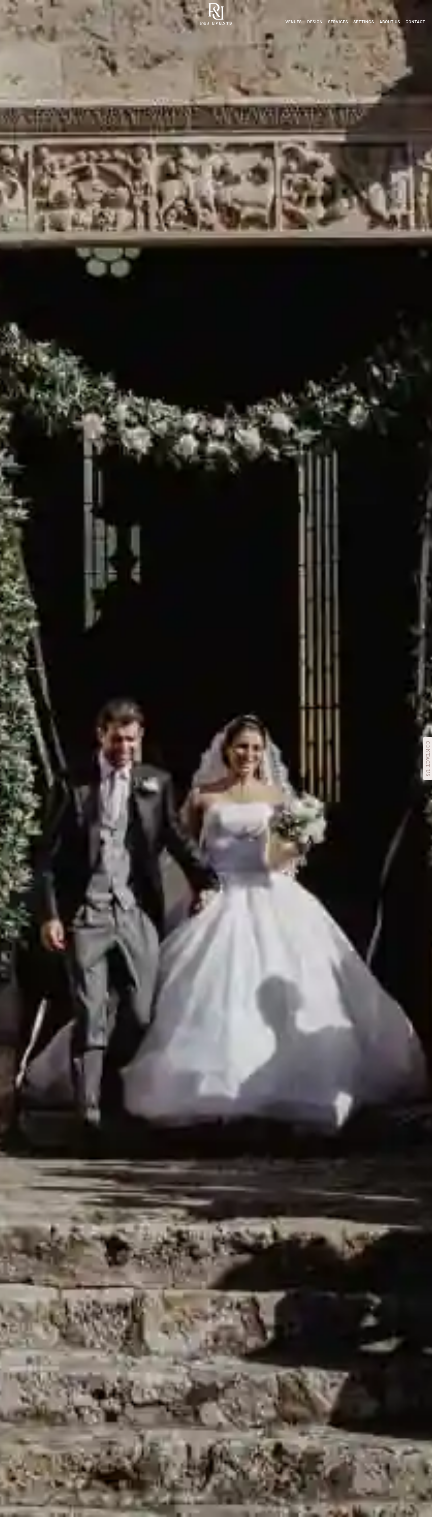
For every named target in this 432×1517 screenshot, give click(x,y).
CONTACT (415, 22)
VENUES (294, 22)
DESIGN (315, 22)
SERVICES (338, 22)
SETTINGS (363, 22)
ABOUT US (389, 22)
